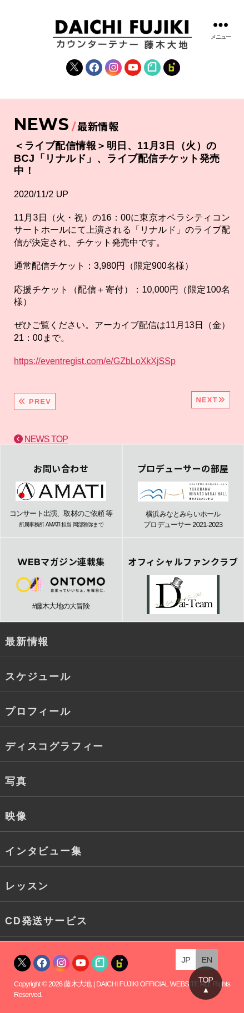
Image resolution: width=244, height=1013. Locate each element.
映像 (16, 816)
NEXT (211, 400)
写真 (16, 781)
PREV (34, 401)
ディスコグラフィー (54, 746)
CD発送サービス (46, 921)
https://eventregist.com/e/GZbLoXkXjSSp (95, 361)
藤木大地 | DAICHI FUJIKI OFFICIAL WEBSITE (131, 984)
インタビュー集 (43, 851)
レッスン (27, 886)
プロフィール (38, 711)
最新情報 (27, 641)
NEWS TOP (41, 439)
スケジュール (38, 676)
